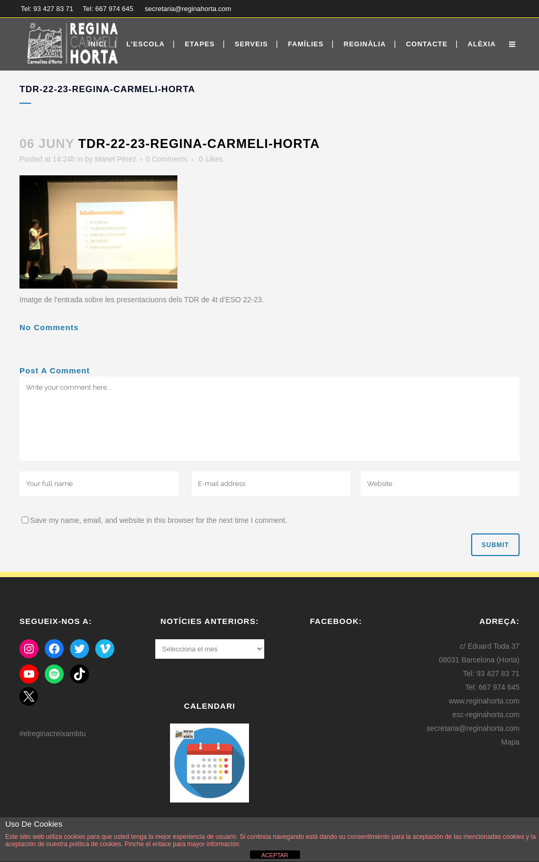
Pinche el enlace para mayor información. (182, 844)
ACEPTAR (274, 855)
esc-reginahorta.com (486, 714)
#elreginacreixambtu (52, 733)
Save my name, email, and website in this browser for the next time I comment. (158, 520)
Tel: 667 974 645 (108, 9)
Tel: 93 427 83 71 (47, 9)
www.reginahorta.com (484, 701)
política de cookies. (96, 844)
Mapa (510, 742)
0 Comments (166, 159)
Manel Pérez (115, 159)
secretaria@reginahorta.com (188, 9)
